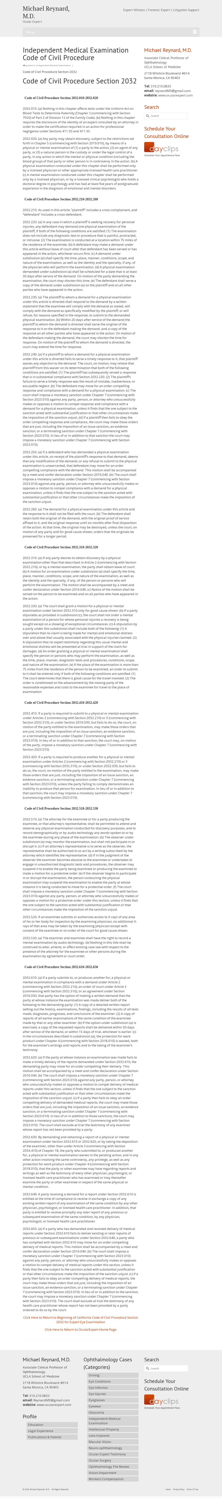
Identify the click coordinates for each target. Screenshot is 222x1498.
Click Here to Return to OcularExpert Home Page (80, 1329)
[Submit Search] (147, 116)
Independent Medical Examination (53, 65)
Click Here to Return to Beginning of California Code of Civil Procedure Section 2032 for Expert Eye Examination (80, 1319)
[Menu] (111, 32)
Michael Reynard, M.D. (46, 12)
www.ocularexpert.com (175, 95)
